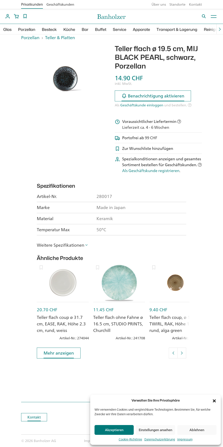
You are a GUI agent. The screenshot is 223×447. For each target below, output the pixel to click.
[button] (214, 400)
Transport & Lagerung (177, 29)
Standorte (177, 4)
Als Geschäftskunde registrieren (150, 170)
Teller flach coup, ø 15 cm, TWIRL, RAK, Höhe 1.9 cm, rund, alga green (175, 323)
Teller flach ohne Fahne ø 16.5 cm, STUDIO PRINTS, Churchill (118, 323)
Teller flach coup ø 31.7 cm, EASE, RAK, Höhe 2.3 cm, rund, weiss (61, 323)
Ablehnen (196, 430)
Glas (7, 29)
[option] (64, 77)
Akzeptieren (114, 430)
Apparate (141, 29)
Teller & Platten (60, 37)
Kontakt (195, 4)
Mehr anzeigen (58, 353)
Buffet (100, 29)
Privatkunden (32, 4)
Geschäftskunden (60, 4)
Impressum (185, 439)
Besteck (49, 29)
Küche (69, 29)
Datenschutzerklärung (159, 439)
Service (119, 29)
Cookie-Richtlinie (130, 439)
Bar (85, 29)
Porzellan (26, 29)
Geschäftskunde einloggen (141, 105)
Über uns (159, 4)
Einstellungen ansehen (155, 430)
